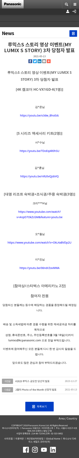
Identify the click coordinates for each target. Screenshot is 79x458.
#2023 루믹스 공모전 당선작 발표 (32, 381)
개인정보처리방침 (34, 438)
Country (72, 418)
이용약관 (19, 438)
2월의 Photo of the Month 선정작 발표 (36, 390)
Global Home (53, 438)
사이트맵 (8, 438)
